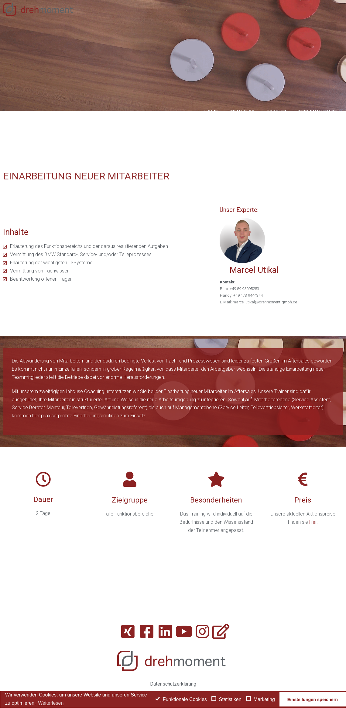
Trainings (242, 112)
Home (211, 112)
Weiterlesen (50, 703)
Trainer (276, 112)
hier (313, 522)
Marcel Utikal (254, 270)
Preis (302, 500)
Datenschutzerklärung (173, 684)
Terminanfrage (317, 112)
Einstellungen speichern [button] (312, 699)
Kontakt (326, 137)
